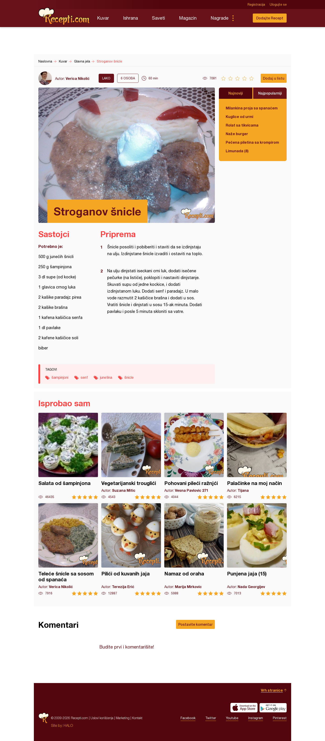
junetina (106, 377)
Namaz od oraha (194, 549)
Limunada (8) (237, 151)
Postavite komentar (195, 624)
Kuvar (103, 18)
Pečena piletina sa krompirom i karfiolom (253, 142)
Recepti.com (64, 16)
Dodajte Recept (269, 18)
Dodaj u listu (273, 78)
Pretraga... (242, 18)
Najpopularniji (270, 93)
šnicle (129, 377)
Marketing (123, 718)
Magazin (188, 18)
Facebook (188, 718)
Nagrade (219, 18)
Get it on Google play (273, 707)
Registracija (256, 4)
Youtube (232, 718)
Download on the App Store (244, 707)
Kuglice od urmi (239, 116)
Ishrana (130, 18)
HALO (68, 725)
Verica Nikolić (78, 78)
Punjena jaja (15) (257, 549)
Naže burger (237, 134)
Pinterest (280, 718)
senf (84, 377)
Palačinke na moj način (257, 456)
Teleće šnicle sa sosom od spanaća (68, 549)
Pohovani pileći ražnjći (194, 456)
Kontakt (137, 718)
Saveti (158, 18)
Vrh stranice (272, 690)
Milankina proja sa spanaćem (252, 108)
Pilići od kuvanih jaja (131, 549)
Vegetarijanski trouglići (131, 456)
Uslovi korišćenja (102, 718)
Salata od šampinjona (68, 456)
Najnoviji (235, 93)
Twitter (210, 718)
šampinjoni (59, 377)
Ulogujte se (278, 4)
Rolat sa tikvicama (242, 125)
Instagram (255, 718)
